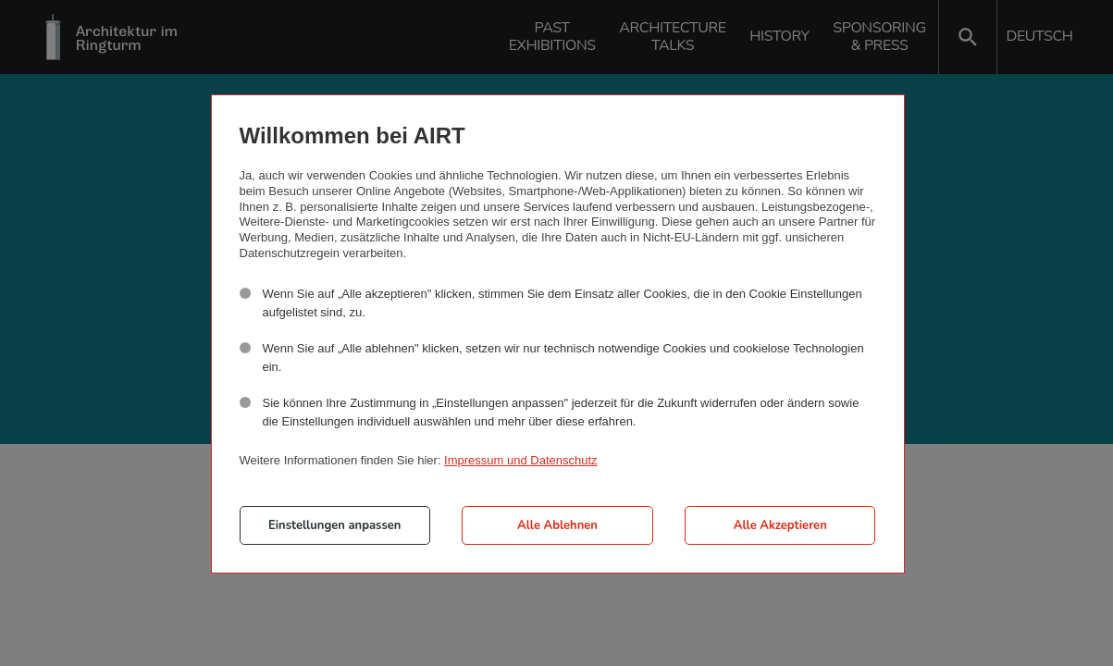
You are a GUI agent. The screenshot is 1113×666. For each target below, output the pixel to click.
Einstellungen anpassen (334, 525)
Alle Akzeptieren (780, 525)
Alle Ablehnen (557, 525)
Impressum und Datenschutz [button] (520, 460)
